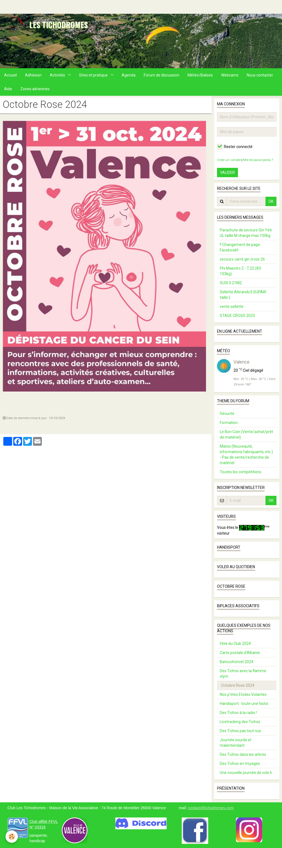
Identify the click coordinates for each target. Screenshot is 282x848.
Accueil (10, 75)
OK (271, 201)
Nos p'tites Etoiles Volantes (243, 694)
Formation (229, 422)
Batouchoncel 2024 (236, 662)
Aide (8, 89)
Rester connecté (235, 146)
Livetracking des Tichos (240, 722)
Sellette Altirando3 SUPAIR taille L (243, 295)
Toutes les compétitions (240, 472)
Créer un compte (229, 160)
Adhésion (33, 75)
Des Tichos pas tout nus (240, 731)
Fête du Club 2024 (235, 643)
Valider (227, 172)
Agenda (128, 75)
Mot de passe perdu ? (258, 160)
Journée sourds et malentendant (235, 743)
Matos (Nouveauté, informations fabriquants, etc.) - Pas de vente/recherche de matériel (246, 454)
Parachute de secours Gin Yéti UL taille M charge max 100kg (246, 233)
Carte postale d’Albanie (240, 652)
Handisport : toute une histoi (244, 703)
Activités (58, 75)
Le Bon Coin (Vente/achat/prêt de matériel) (246, 434)
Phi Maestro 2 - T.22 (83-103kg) (241, 271)
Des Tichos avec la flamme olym (243, 674)
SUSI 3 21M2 (231, 283)
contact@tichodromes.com (211, 808)
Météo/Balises (200, 75)
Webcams (229, 75)
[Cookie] (12, 836)
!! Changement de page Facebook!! (240, 247)
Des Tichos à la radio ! (238, 712)
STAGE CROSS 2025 (237, 315)
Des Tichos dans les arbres (243, 754)
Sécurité (227, 413)
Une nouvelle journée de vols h (246, 772)
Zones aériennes (35, 89)
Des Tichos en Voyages (240, 763)
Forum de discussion (161, 75)
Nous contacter (260, 75)
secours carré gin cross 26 (242, 259)
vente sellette (231, 306)
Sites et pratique (94, 75)
